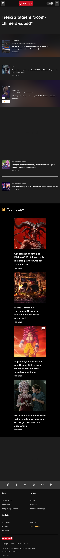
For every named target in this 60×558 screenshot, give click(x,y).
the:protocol (35, 526)
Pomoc (33, 500)
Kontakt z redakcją (37, 508)
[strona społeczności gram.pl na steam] (43, 485)
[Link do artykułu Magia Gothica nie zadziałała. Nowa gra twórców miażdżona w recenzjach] (30, 297)
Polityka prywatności (10, 508)
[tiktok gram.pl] (8, 485)
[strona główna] (26, 3)
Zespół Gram (7, 500)
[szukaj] (3, 3)
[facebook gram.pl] (17, 485)
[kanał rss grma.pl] (51, 485)
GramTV (5, 526)
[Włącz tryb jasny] (50, 3)
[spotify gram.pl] (34, 485)
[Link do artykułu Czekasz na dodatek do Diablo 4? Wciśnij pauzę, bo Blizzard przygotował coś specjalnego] (30, 243)
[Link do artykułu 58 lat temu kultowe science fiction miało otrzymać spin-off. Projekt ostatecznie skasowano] (30, 405)
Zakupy (33, 522)
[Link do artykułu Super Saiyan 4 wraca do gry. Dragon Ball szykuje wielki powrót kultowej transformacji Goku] (30, 351)
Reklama (33, 504)
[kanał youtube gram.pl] (25, 485)
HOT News (6, 522)
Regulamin (6, 504)
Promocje (5, 530)
